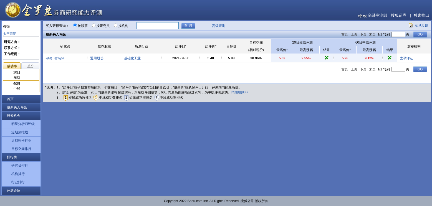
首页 (10, 99)
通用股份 (96, 58)
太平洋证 (9, 34)
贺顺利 (59, 58)
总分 (30, 66)
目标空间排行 (21, 149)
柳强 (49, 58)
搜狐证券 (398, 15)
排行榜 (12, 157)
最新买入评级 (17, 107)
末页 (372, 34)
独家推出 (421, 15)
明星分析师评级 (23, 124)
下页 (363, 34)
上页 (354, 34)
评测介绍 (13, 190)
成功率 (12, 66)
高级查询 (218, 26)
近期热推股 (19, 132)
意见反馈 (421, 25)
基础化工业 (132, 58)
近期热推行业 (21, 141)
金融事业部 (377, 15)
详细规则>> (239, 92)
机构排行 (18, 174)
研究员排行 (19, 165)
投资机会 (13, 116)
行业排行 (18, 182)
